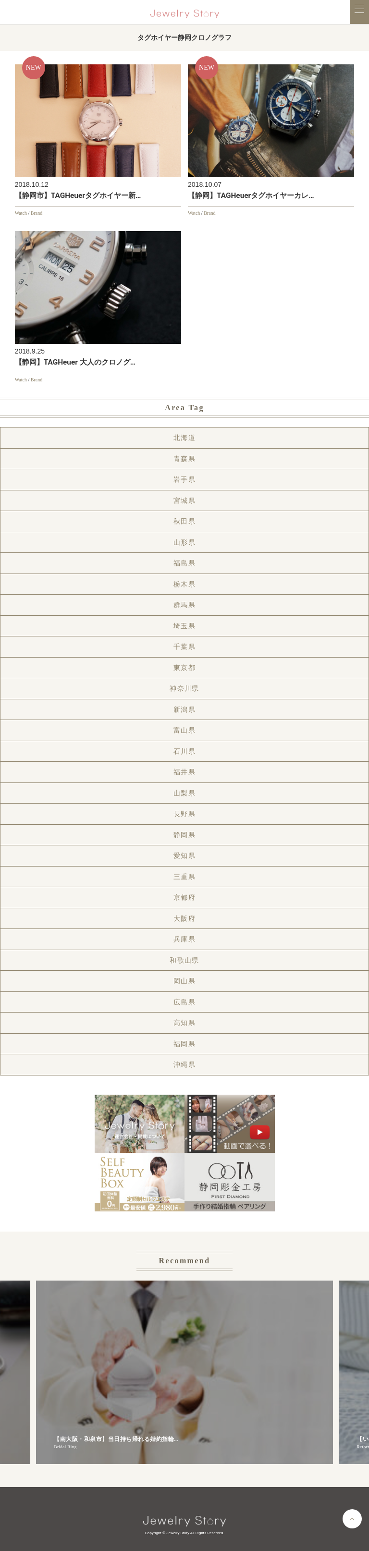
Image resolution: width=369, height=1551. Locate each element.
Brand (36, 213)
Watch (21, 213)
